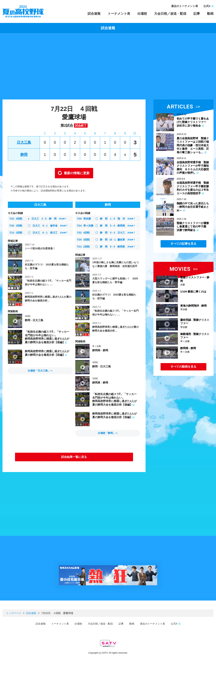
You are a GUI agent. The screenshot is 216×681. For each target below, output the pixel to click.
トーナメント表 (119, 13)
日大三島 (24, 142)
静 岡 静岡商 (106, 225)
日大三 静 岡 (38, 218)
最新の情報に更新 (77, 173)
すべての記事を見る (183, 243)
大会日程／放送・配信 (170, 13)
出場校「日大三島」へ (40, 370)
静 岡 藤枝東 (106, 239)
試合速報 (94, 13)
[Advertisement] (108, 67)
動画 (210, 13)
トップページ (13, 613)
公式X (206, 6)
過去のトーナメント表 (184, 6)
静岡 (24, 154)
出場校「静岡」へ (108, 433)
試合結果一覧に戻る (74, 456)
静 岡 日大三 (106, 232)
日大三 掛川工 (38, 232)
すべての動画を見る (183, 366)
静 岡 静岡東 (106, 246)
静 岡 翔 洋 (106, 218)
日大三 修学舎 (38, 225)
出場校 (142, 13)
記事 (196, 13)
